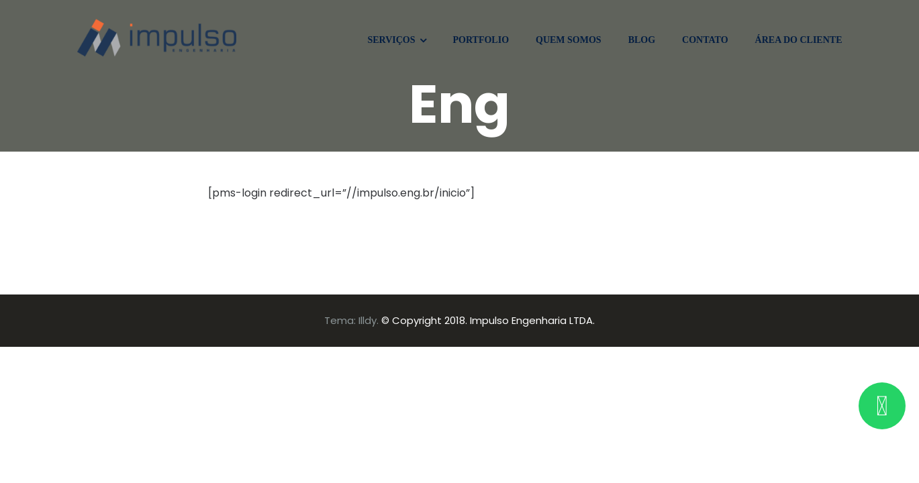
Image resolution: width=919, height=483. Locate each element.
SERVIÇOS (391, 40)
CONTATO (705, 40)
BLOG (641, 40)
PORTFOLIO (481, 40)
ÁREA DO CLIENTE (798, 40)
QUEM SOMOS (568, 40)
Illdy (367, 320)
